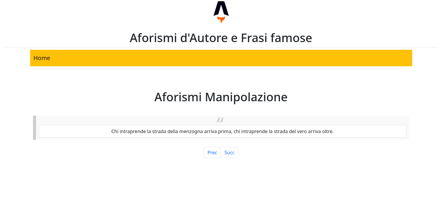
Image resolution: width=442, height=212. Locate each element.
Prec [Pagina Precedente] (212, 152)
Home (42, 58)
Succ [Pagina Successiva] (229, 152)
